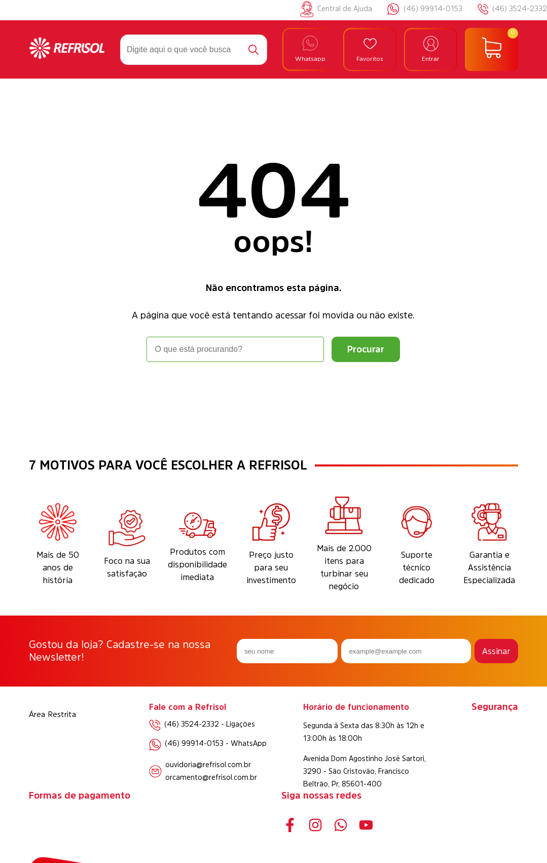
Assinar (496, 651)
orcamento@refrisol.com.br (211, 777)
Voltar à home (273, 390)
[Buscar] (253, 50)
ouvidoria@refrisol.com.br (208, 764)
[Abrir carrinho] (491, 49)
